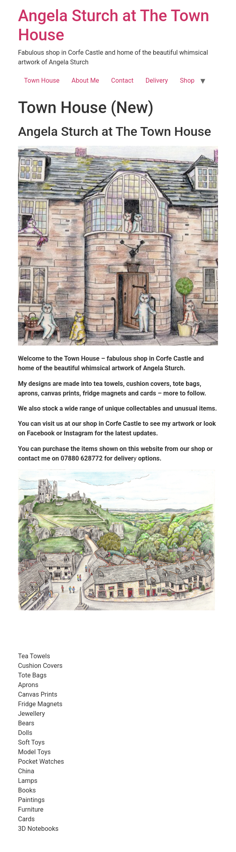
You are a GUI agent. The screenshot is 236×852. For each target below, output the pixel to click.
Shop (187, 80)
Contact (122, 80)
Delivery (157, 80)
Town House (42, 80)
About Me (85, 80)
